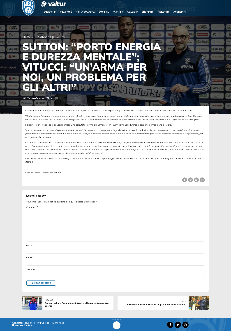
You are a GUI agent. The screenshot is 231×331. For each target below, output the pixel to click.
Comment (32, 207)
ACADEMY (132, 12)
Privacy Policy (31, 322)
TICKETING (163, 12)
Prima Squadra (85, 12)
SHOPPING (148, 12)
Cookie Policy (49, 322)
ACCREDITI (179, 12)
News (27, 37)
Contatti (17, 322)
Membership (49, 12)
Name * (30, 245)
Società (104, 12)
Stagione (66, 12)
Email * (29, 257)
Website (30, 269)
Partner (118, 12)
